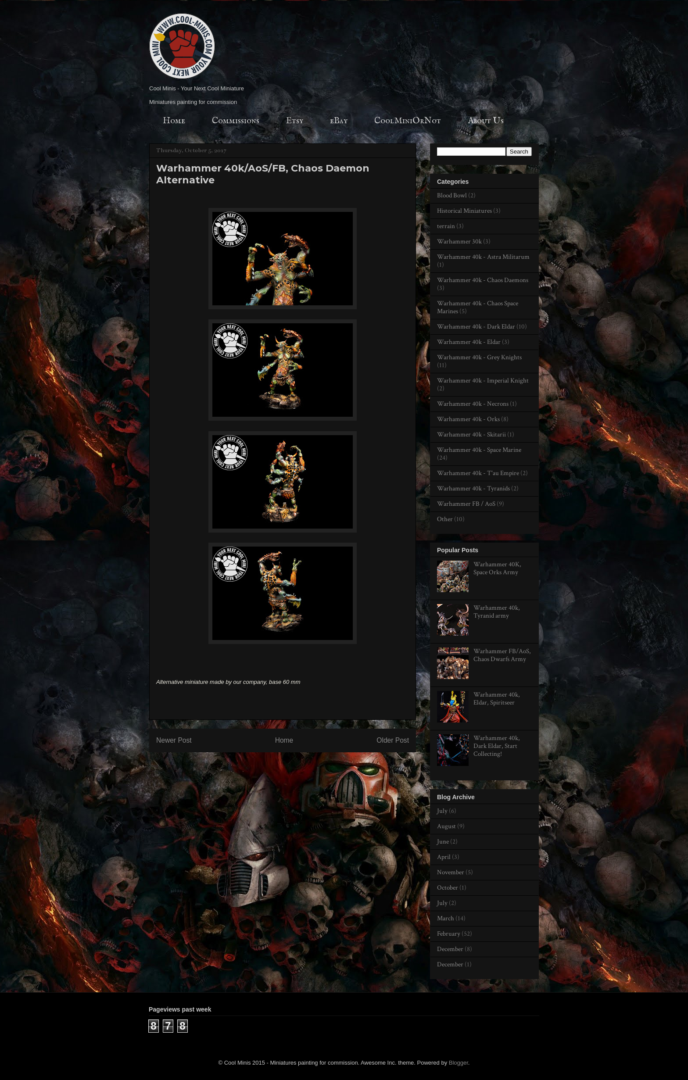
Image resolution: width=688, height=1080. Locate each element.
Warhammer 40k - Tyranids (473, 488)
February (448, 934)
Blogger (458, 1062)
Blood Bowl (452, 195)
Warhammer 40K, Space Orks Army (497, 568)
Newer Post (174, 740)
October (447, 887)
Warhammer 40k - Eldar (469, 342)
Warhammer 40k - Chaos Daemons (482, 280)
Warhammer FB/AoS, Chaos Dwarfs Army (502, 655)
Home (174, 120)
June (443, 841)
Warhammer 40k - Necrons (473, 404)
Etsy (294, 120)
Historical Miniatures (464, 211)
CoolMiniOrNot (407, 120)
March (445, 918)
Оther (445, 519)
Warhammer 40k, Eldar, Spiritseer (496, 698)
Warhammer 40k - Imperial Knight (483, 380)
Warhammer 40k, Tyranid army (496, 612)
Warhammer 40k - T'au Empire (478, 473)
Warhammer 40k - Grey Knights (479, 357)
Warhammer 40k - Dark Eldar (476, 326)
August (446, 826)
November (450, 872)
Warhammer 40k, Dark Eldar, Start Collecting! (496, 746)
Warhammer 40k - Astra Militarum (483, 257)
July (442, 811)
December (450, 949)
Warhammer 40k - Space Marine (479, 450)
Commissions (235, 120)
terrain (446, 226)
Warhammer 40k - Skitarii (471, 434)
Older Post (392, 740)
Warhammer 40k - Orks (468, 419)
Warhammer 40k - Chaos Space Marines (477, 307)
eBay (339, 120)
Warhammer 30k (459, 241)
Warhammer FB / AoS (466, 504)
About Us (486, 120)
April (444, 857)
